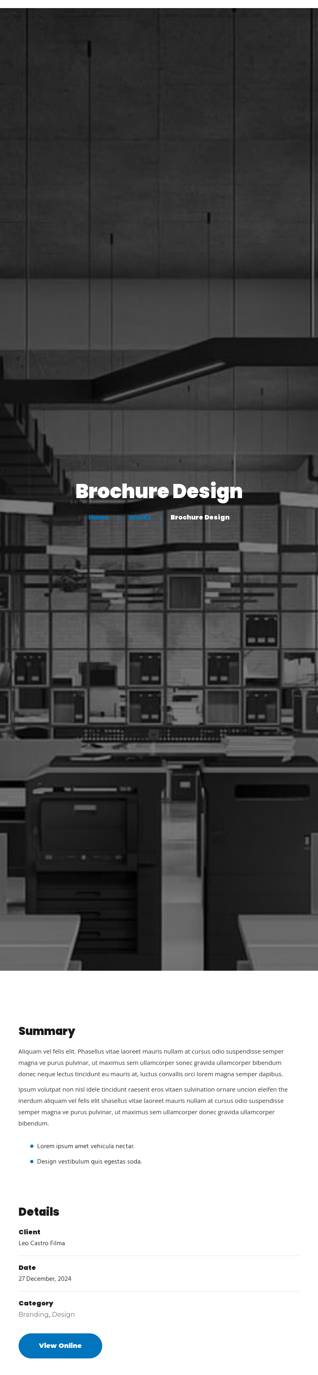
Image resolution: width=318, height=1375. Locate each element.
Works (140, 517)
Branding (34, 1314)
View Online (60, 1346)
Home (98, 517)
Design (63, 1314)
